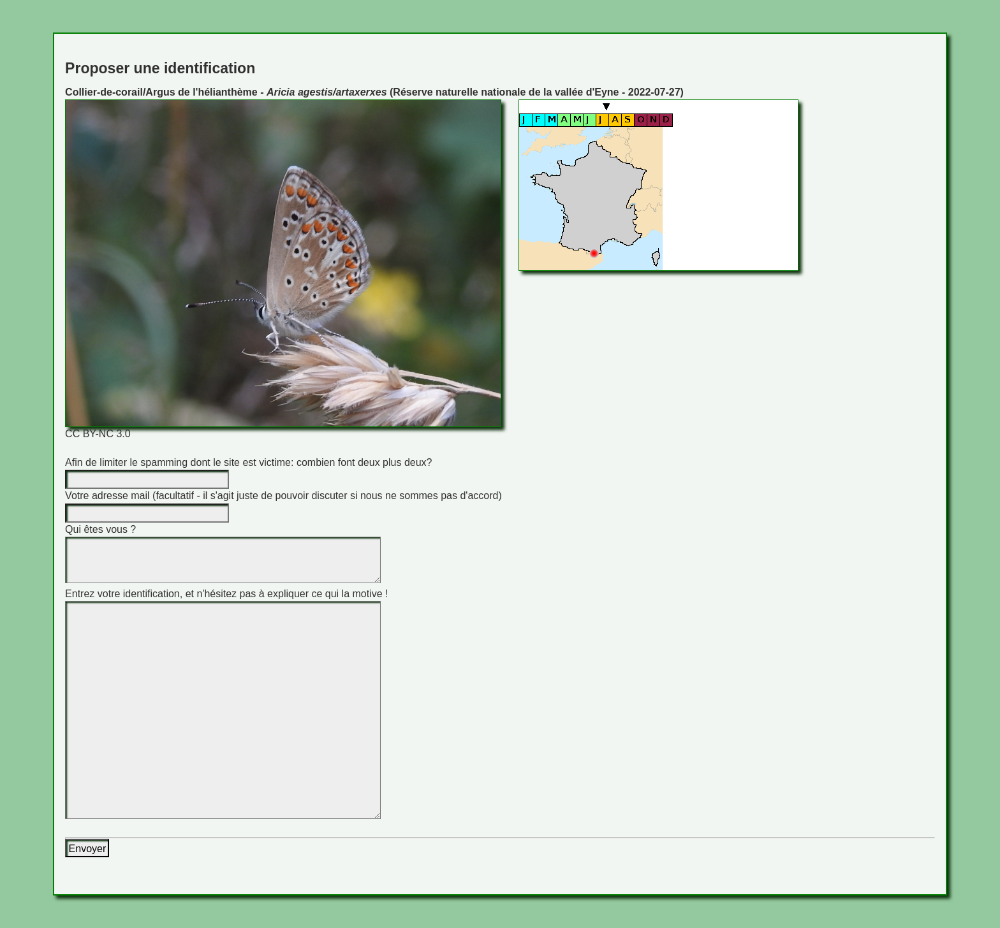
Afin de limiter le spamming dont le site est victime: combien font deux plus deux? (248, 462)
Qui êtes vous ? (100, 529)
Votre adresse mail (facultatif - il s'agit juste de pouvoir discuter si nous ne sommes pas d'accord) (283, 495)
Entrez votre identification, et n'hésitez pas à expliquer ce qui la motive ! (226, 593)
